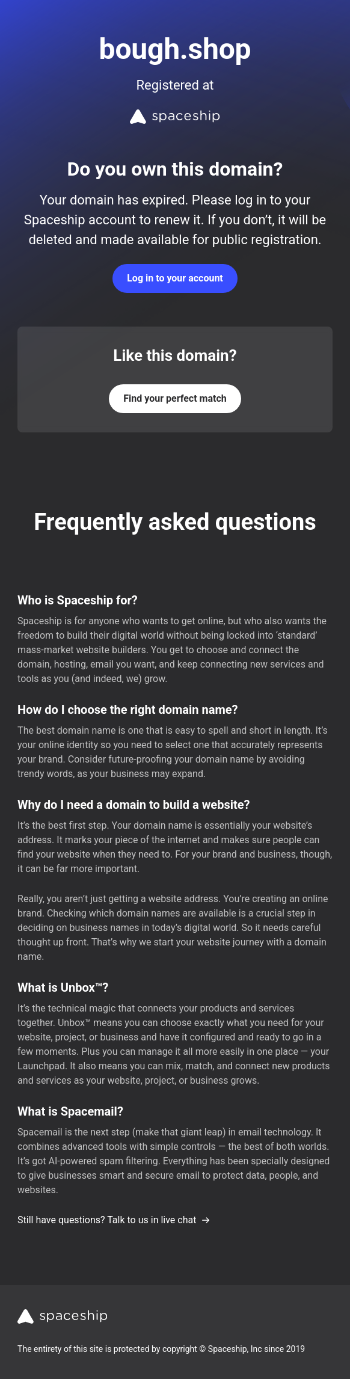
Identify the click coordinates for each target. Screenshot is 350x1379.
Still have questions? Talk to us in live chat (113, 1220)
